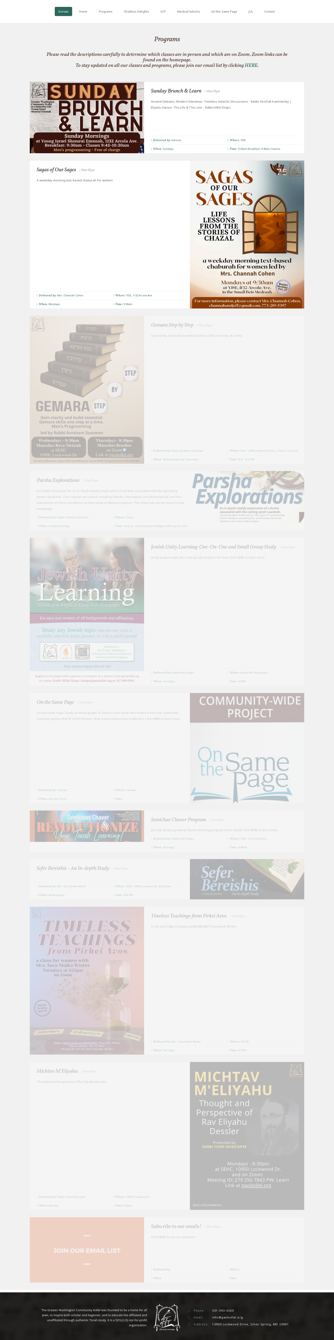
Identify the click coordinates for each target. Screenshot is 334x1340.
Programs (106, 11)
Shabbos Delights (136, 11)
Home (83, 11)
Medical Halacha (188, 11)
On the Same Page (224, 11)
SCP (163, 11)
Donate (63, 11)
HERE (251, 65)
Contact (269, 11)
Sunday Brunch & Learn (186, 91)
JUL (251, 11)
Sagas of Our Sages (67, 170)
